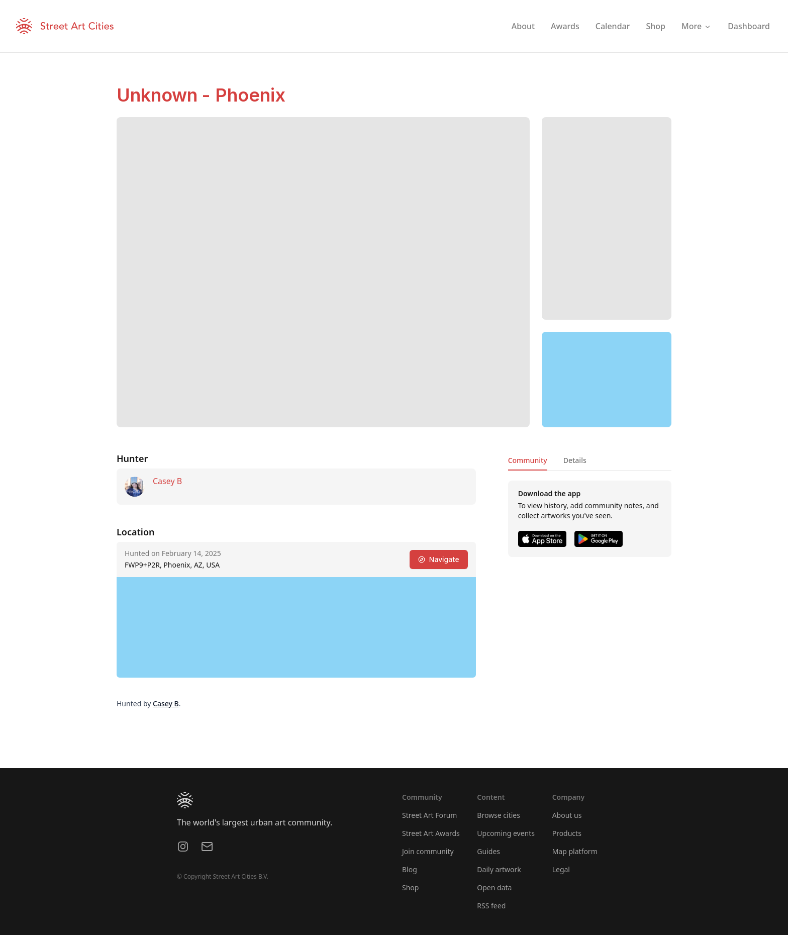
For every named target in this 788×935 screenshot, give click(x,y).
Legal (561, 869)
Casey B (167, 481)
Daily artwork (499, 869)
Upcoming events (506, 833)
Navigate (438, 559)
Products (566, 833)
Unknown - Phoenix (201, 95)
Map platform (575, 851)
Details (574, 460)
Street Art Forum (429, 815)
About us (567, 815)
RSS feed (491, 905)
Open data (494, 887)
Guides (488, 851)
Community (527, 460)
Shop (410, 887)
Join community (428, 851)
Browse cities (498, 815)
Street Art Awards (431, 833)
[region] (606, 379)
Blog (409, 869)
